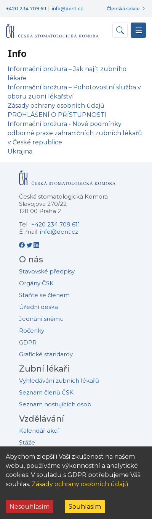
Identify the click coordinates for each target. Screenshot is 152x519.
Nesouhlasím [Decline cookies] (30, 506)
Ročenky (31, 330)
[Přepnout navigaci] (138, 30)
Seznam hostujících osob (55, 404)
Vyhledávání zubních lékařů (59, 380)
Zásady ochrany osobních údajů (80, 484)
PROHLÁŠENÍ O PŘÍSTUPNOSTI (57, 114)
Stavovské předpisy (47, 271)
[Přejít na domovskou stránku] (52, 27)
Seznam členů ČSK (46, 392)
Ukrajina (20, 151)
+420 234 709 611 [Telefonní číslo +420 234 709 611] (26, 8)
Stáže (27, 442)
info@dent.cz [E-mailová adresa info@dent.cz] (67, 8)
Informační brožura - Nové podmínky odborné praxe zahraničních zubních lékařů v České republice (75, 133)
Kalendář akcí (39, 430)
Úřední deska (38, 306)
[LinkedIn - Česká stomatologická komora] (36, 245)
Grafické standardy (46, 354)
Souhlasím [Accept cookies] (85, 506)
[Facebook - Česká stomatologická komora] (22, 245)
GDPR (28, 342)
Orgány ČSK (36, 283)
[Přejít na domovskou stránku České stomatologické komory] (67, 180)
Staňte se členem (44, 295)
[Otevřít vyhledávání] (120, 30)
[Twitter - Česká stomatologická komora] (30, 245)
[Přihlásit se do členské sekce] (126, 8)
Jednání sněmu (41, 318)
